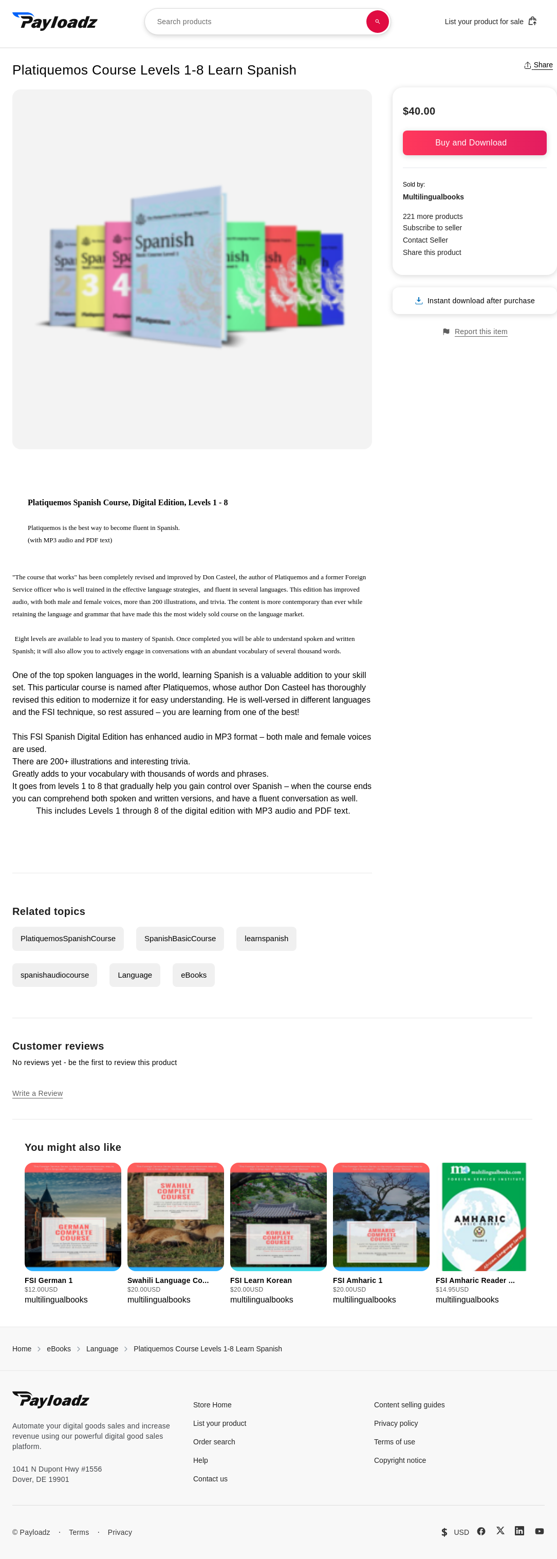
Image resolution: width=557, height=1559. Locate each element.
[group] (73, 1234)
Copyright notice (400, 1460)
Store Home (212, 1405)
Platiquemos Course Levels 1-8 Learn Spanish (208, 1349)
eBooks (194, 974)
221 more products (433, 216)
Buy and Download (474, 142)
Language (135, 974)
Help (200, 1460)
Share (538, 65)
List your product (220, 1423)
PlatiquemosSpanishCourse (68, 938)
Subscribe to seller (432, 228)
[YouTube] (539, 1531)
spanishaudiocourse (55, 974)
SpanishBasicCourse (180, 938)
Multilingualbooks (433, 197)
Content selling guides (409, 1405)
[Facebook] (481, 1531)
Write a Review (37, 1093)
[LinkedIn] (519, 1530)
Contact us (210, 1479)
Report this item (475, 331)
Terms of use (394, 1442)
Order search (214, 1442)
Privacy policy (396, 1423)
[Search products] (377, 21)
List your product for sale (491, 21)
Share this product (432, 252)
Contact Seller (425, 240)
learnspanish (266, 938)
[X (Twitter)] (500, 1530)
